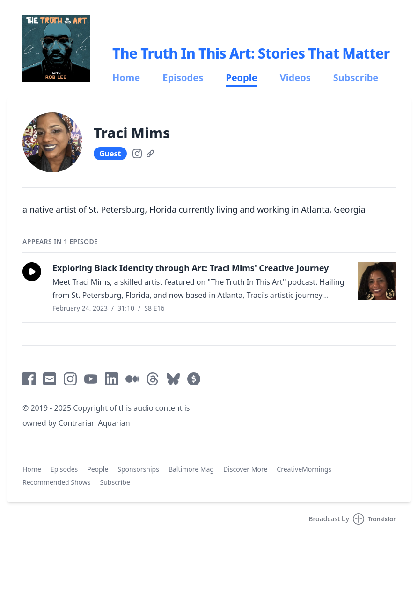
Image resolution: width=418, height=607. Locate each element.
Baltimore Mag (191, 469)
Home (126, 77)
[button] (31, 271)
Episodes (182, 77)
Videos (295, 77)
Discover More (245, 469)
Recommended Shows (56, 482)
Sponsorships (138, 469)
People (241, 77)
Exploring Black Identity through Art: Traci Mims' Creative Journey (190, 268)
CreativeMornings (304, 469)
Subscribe (356, 77)
